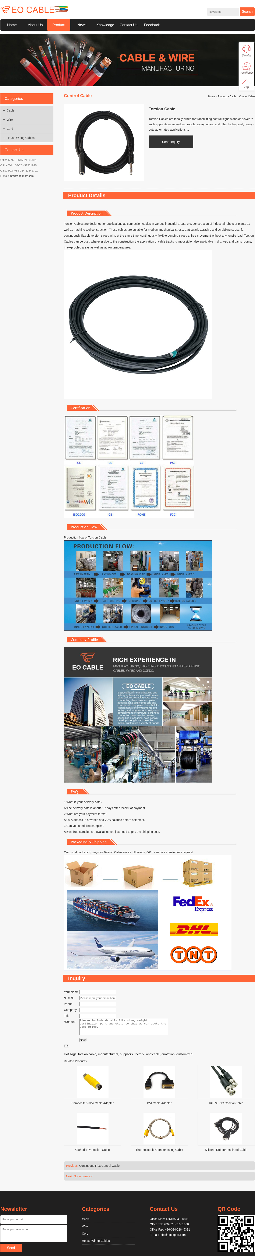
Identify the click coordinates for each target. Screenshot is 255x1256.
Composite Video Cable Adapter (92, 1106)
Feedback (152, 25)
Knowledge (105, 25)
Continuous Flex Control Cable (99, 1169)
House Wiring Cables (21, 138)
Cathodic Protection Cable (92, 1153)
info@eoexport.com (22, 175)
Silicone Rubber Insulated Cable (226, 1153)
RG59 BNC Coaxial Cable (226, 1106)
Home (12, 25)
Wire (10, 119)
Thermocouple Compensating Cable (159, 1153)
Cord (10, 128)
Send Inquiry (171, 142)
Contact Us (128, 25)
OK (66, 1049)
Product (58, 25)
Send (83, 1043)
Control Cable (247, 96)
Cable (11, 110)
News (81, 25)
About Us (35, 25)
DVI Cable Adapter (159, 1106)
